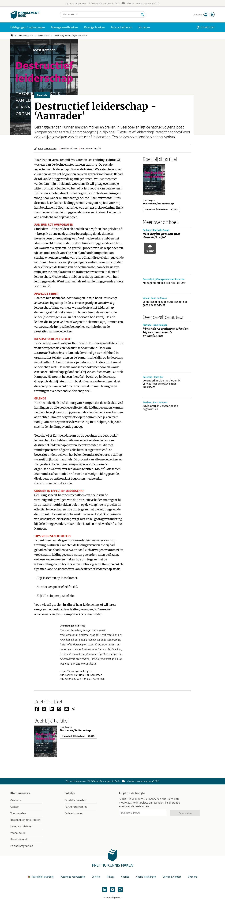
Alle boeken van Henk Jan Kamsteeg (81, 674)
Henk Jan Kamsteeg (47, 148)
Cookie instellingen (146, 877)
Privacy (110, 877)
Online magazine (25, 35)
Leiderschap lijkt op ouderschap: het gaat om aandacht (165, 303)
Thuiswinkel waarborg (41, 877)
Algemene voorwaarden (73, 877)
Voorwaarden (18, 813)
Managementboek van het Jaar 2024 (164, 282)
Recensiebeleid (19, 839)
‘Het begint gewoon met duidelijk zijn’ (161, 235)
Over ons (15, 800)
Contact (14, 806)
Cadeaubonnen (74, 813)
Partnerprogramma (21, 845)
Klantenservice (20, 793)
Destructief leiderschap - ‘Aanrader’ (70, 35)
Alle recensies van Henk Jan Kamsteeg (82, 678)
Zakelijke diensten (75, 800)
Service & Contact (172, 877)
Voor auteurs (18, 832)
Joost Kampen (75, 298)
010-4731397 (208, 27)
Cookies (125, 877)
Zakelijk (70, 793)
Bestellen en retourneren (25, 819)
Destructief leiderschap (158, 203)
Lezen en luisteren (21, 826)
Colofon (96, 877)
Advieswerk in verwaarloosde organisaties (160, 407)
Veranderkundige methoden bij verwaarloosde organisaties (166, 332)
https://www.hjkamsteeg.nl (75, 671)
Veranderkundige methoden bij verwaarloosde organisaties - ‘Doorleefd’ (162, 383)
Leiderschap (43, 35)
